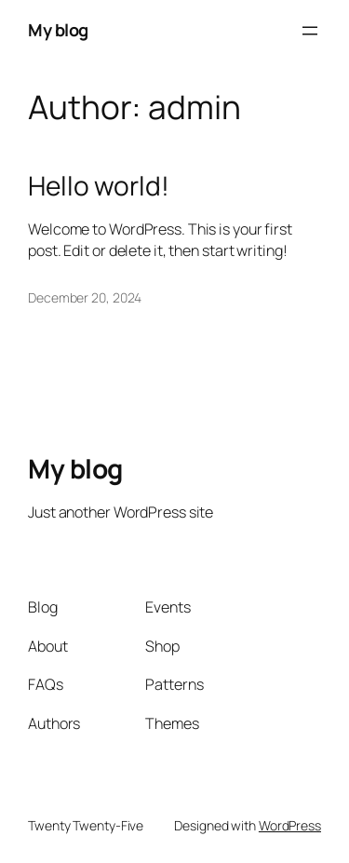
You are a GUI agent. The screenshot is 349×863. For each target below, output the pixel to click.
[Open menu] (310, 31)
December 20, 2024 (84, 297)
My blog (58, 30)
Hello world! (98, 186)
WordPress (290, 825)
